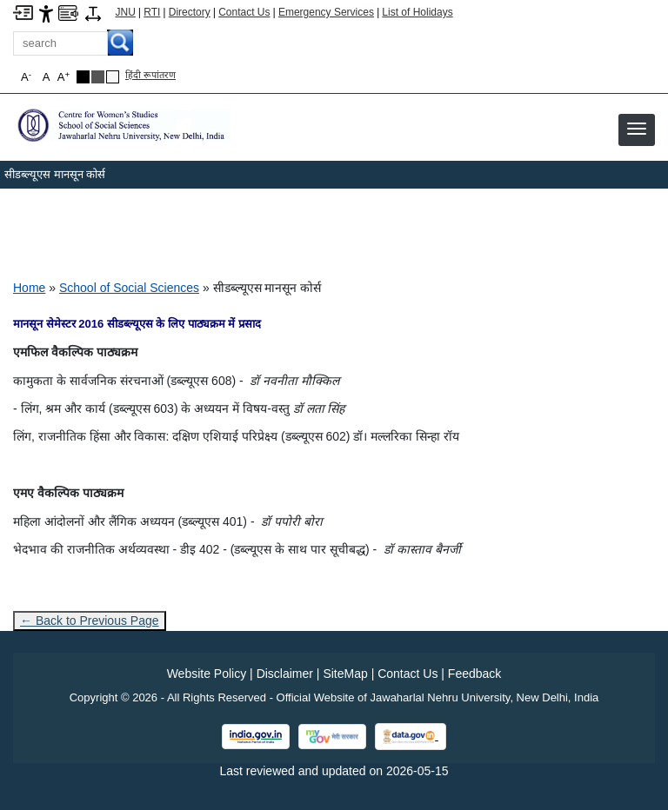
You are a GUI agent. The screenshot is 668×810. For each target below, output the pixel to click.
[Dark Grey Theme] (97, 76)
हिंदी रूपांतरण (150, 75)
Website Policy (207, 674)
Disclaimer (285, 674)
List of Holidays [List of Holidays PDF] (417, 12)
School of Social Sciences (129, 288)
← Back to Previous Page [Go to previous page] (89, 620)
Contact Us (244, 12)
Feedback (474, 674)
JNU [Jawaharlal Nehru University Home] (126, 12)
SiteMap (345, 674)
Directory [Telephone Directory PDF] (189, 12)
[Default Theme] (112, 76)
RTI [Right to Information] (152, 12)
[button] (636, 129)
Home (29, 288)
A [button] (63, 77)
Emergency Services (326, 12)
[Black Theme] (83, 76)
